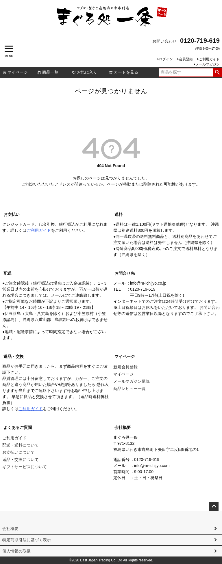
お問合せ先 (124, 273)
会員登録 (186, 59)
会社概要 (122, 427)
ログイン (166, 59)
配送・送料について (20, 445)
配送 (7, 273)
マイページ (15, 72)
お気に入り (84, 72)
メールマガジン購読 (131, 381)
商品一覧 (47, 72)
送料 (118, 214)
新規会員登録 (125, 367)
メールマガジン (207, 64)
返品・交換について (20, 459)
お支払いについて (18, 452)
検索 (217, 72)
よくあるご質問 (17, 427)
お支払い (11, 214)
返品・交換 (13, 356)
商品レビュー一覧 (129, 388)
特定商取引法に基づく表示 (26, 539)
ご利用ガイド (209, 59)
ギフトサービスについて (24, 466)
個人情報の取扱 (16, 551)
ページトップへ (214, 506)
